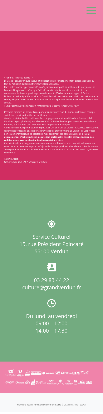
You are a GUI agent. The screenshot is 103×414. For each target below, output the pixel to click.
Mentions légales (25, 404)
